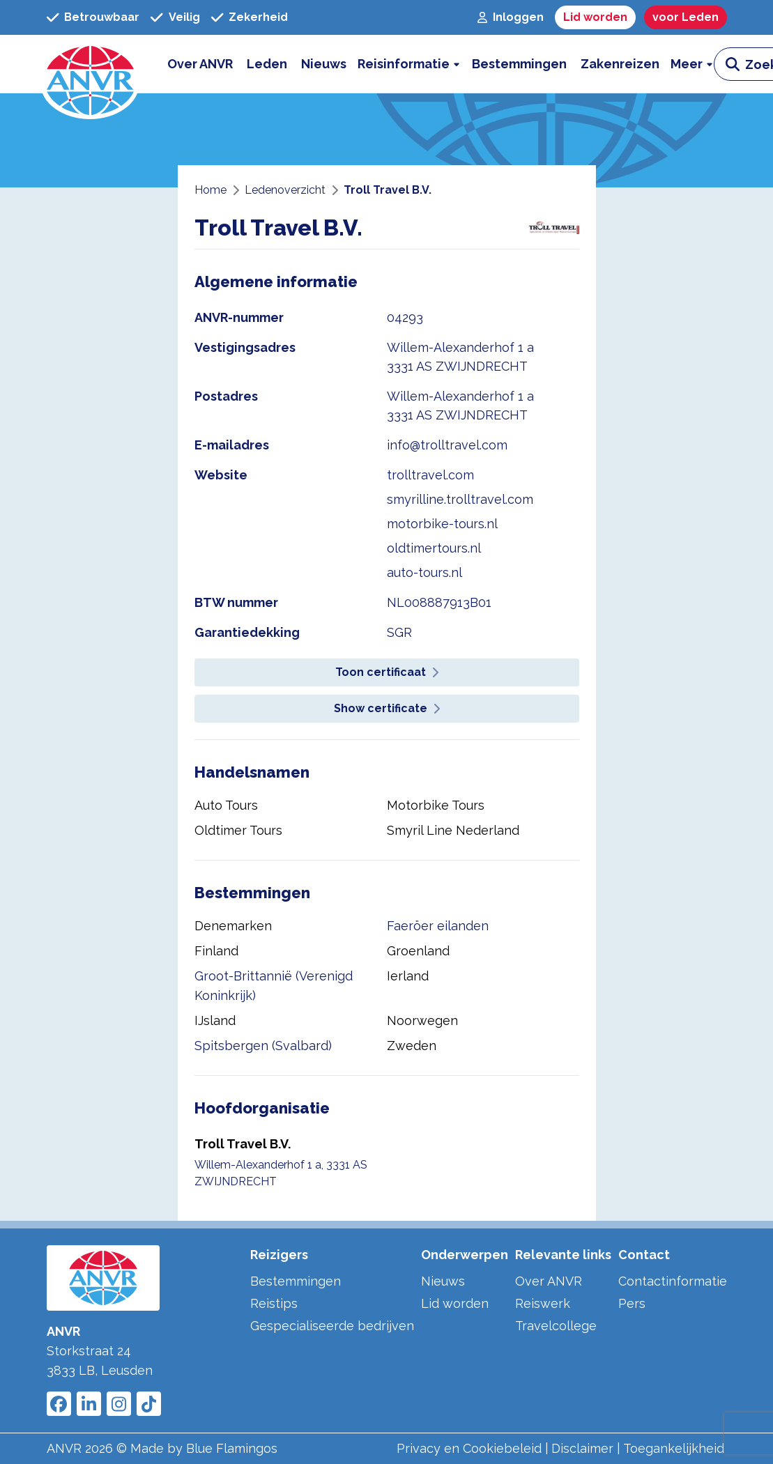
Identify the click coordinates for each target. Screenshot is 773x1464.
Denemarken (233, 925)
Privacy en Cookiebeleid (469, 1448)
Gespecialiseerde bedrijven (332, 1325)
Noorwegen (422, 1020)
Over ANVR (548, 1281)
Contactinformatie (672, 1281)
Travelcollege (556, 1325)
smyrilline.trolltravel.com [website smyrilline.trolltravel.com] (460, 499)
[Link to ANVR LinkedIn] (89, 1404)
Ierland (408, 976)
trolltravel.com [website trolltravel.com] (430, 475)
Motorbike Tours (435, 805)
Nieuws (443, 1281)
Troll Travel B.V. (242, 1143)
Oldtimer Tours (238, 830)
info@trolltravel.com (447, 445)
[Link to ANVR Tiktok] (149, 1404)
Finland (216, 950)
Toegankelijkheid (673, 1448)
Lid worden (455, 1303)
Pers (631, 1303)
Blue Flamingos (231, 1448)
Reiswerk (542, 1303)
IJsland (215, 1020)
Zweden (411, 1045)
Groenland (418, 950)
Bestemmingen (295, 1281)
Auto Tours (226, 805)
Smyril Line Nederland (453, 830)
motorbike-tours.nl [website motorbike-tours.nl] (442, 523)
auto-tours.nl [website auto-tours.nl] (424, 572)
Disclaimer (582, 1448)
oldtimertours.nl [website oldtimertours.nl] (434, 548)
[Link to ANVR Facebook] (59, 1404)
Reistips (274, 1303)
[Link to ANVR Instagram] (119, 1404)
